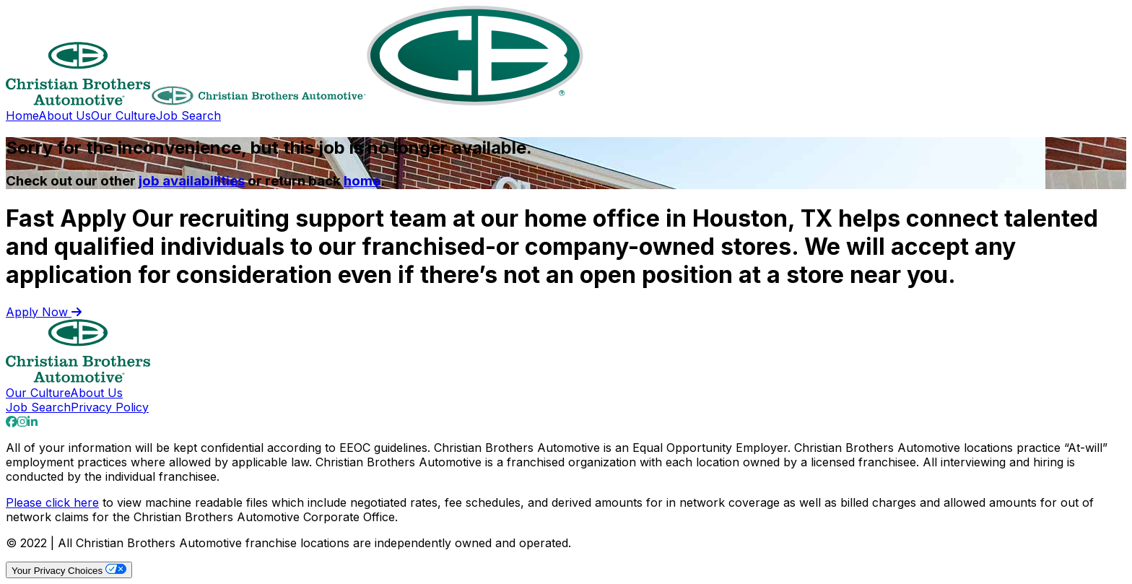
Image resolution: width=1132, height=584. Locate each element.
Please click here (52, 502)
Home (22, 115)
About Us (64, 115)
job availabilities (192, 181)
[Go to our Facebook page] (11, 421)
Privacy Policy (110, 407)
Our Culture (123, 115)
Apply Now (44, 312)
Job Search (188, 115)
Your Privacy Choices (69, 570)
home (362, 181)
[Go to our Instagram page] (22, 421)
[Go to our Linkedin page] (32, 421)
